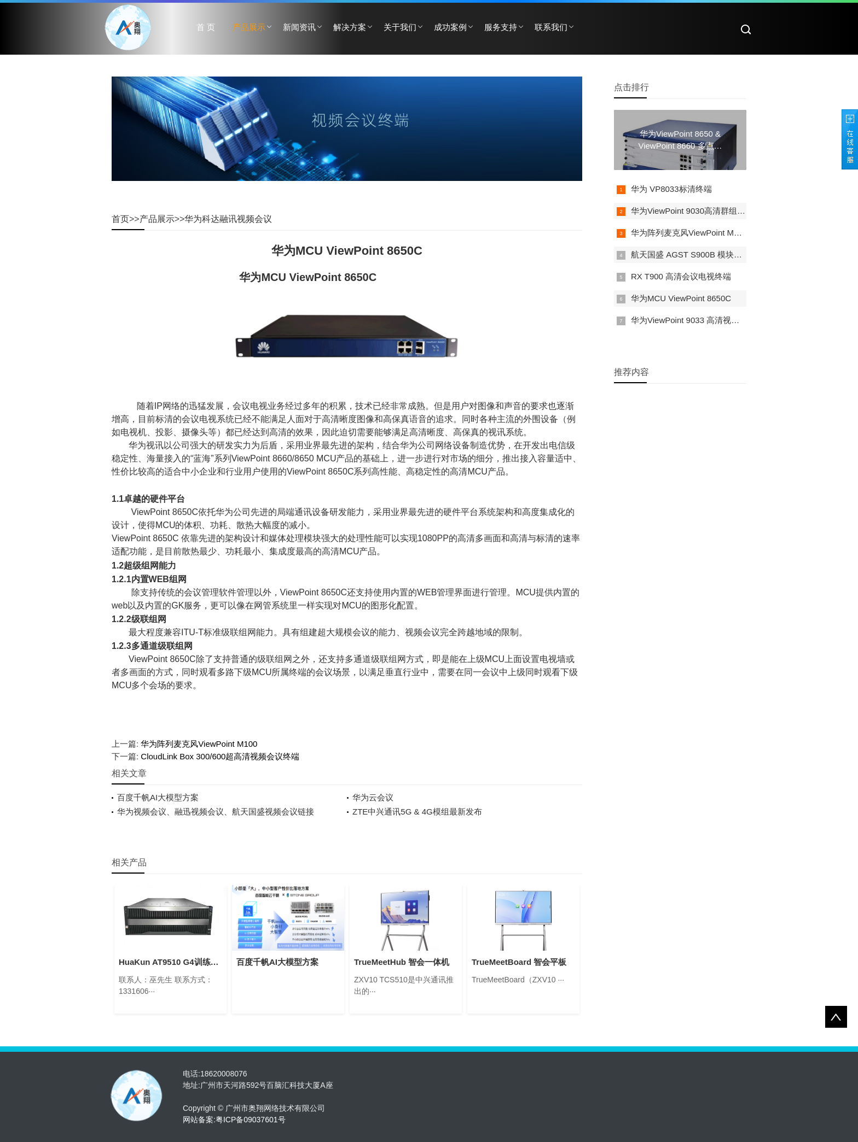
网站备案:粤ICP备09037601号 (234, 1119)
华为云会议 (372, 797)
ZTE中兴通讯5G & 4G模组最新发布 (417, 811)
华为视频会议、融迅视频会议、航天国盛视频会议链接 (215, 811)
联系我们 (551, 27)
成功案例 (450, 27)
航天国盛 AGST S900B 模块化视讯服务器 (707, 254)
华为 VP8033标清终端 (671, 189)
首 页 (205, 27)
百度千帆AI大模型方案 (158, 797)
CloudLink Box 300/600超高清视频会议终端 (220, 756)
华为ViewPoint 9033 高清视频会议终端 (701, 320)
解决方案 (349, 27)
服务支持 (500, 27)
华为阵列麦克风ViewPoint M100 (199, 743)
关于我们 (400, 27)
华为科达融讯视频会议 (228, 219)
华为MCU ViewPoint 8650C (681, 298)
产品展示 (249, 27)
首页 (120, 219)
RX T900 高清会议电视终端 (681, 276)
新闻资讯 (299, 27)
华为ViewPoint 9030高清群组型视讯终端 (704, 210)
